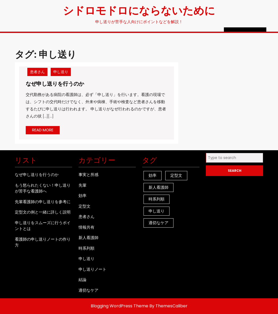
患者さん (37, 71)
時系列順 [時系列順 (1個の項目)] (156, 199)
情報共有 (86, 227)
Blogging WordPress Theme (119, 306)
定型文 (84, 206)
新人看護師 (88, 237)
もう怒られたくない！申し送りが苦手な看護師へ (43, 188)
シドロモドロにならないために (139, 10)
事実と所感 (88, 174)
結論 (82, 279)
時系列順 (86, 248)
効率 (82, 195)
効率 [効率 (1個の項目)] (153, 175)
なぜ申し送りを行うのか (55, 83)
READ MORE (46, 130)
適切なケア (88, 290)
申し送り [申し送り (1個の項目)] (156, 211)
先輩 (82, 185)
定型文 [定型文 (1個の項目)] (176, 175)
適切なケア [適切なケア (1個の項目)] (158, 222)
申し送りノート (92, 269)
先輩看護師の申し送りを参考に (43, 201)
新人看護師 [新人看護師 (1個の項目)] (158, 187)
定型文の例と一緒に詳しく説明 (43, 212)
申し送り (60, 71)
